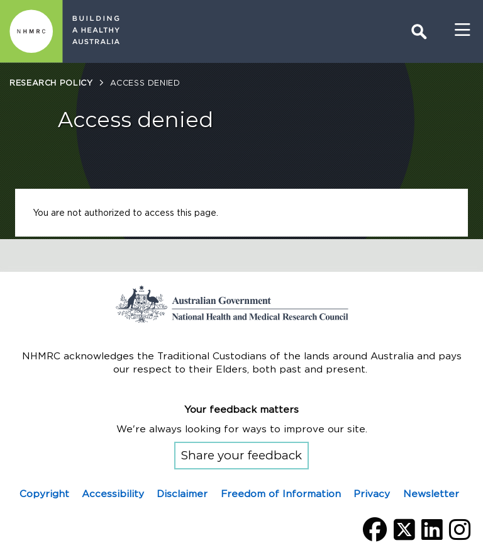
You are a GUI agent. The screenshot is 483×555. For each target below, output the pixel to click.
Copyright (44, 494)
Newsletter (431, 494)
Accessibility (113, 494)
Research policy (50, 82)
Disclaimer (182, 494)
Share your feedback (241, 455)
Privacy (371, 494)
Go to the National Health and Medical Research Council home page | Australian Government (241, 304)
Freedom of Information (281, 494)
